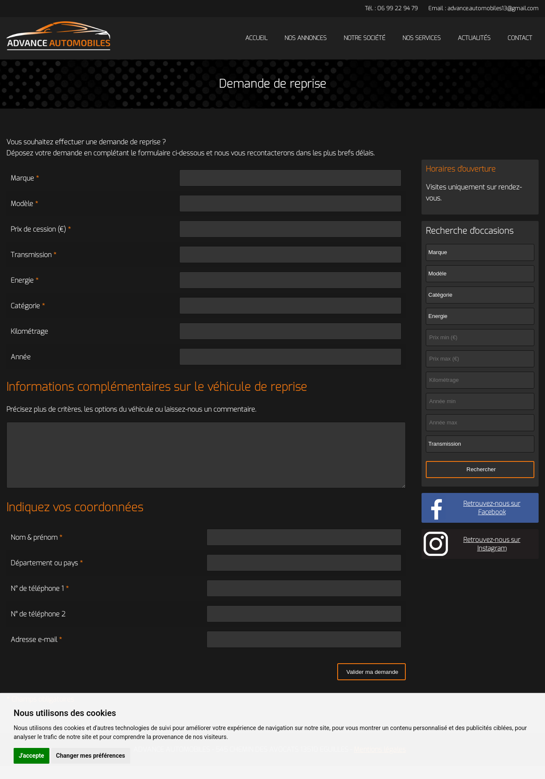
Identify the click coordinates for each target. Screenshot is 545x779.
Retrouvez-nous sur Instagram (491, 544)
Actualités (474, 38)
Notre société (364, 38)
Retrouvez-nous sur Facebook (491, 507)
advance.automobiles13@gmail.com (493, 8)
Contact (520, 38)
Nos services (421, 38)
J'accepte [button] (31, 755)
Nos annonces (305, 38)
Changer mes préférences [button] (90, 755)
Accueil (256, 38)
